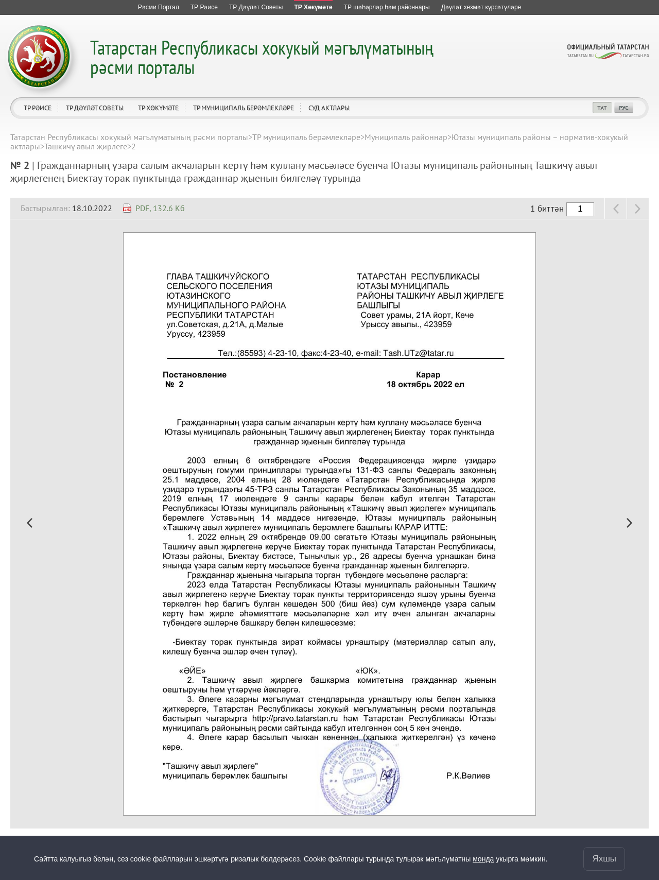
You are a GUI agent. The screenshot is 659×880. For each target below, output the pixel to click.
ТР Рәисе (37, 107)
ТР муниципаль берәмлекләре (243, 107)
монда (483, 859)
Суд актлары (329, 107)
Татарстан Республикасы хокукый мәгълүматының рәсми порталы (261, 56)
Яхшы (604, 859)
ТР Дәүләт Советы (95, 107)
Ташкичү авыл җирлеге (85, 146)
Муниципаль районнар (406, 137)
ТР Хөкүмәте (158, 107)
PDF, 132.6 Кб (160, 208)
